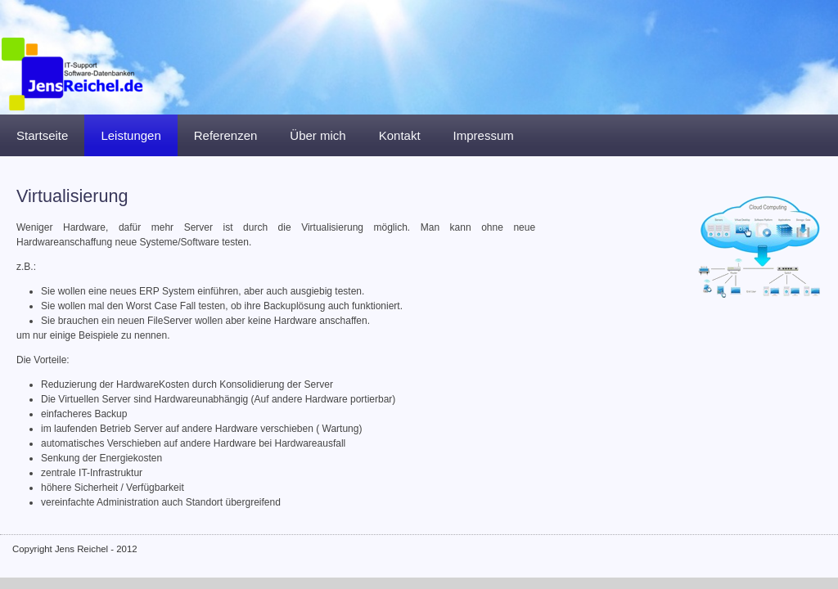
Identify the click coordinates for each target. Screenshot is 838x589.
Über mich (317, 135)
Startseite (42, 135)
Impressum (483, 135)
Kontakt (400, 135)
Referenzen (226, 135)
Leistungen (130, 135)
